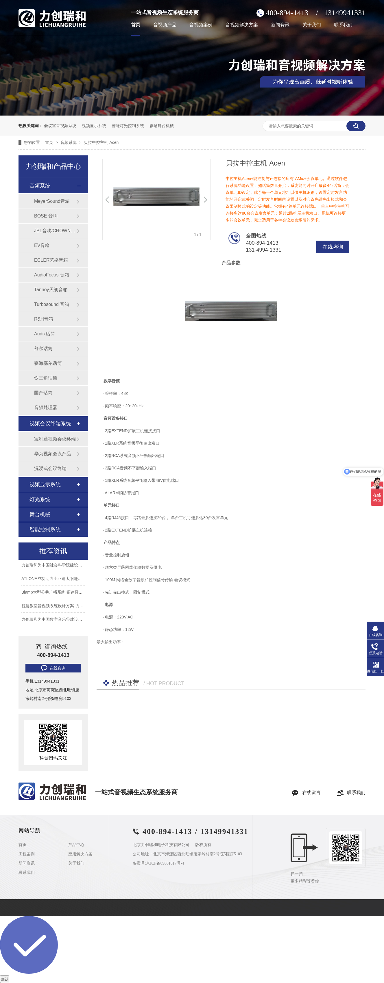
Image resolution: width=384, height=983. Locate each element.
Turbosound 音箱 (51, 304)
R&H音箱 (43, 319)
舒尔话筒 (43, 348)
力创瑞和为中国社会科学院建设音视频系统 (59, 565)
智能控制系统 (45, 529)
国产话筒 (43, 392)
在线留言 (311, 792)
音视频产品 (164, 25)
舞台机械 (39, 514)
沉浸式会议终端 (50, 468)
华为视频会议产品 (52, 453)
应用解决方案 (80, 854)
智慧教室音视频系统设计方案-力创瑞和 (56, 606)
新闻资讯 (280, 25)
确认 (5, 979)
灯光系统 (39, 499)
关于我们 (311, 25)
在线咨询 (332, 247)
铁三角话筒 (45, 378)
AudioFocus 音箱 (51, 274)
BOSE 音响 (46, 215)
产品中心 (76, 845)
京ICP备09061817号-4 (165, 863)
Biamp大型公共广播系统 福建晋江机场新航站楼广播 (68, 592)
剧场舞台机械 (161, 125)
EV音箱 (41, 245)
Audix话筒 (44, 333)
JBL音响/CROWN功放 (55, 230)
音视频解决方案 (242, 25)
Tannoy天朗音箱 (51, 289)
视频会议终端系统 (50, 423)
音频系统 (69, 142)
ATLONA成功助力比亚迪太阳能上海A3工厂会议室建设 (70, 579)
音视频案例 (201, 25)
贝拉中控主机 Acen (101, 142)
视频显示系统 (94, 125)
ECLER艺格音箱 (51, 260)
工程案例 (27, 854)
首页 (135, 25)
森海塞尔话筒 (48, 363)
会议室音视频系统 (60, 125)
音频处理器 (45, 407)
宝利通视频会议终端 (55, 438)
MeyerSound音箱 (52, 201)
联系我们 (343, 25)
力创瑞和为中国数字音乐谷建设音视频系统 (59, 620)
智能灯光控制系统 (128, 125)
